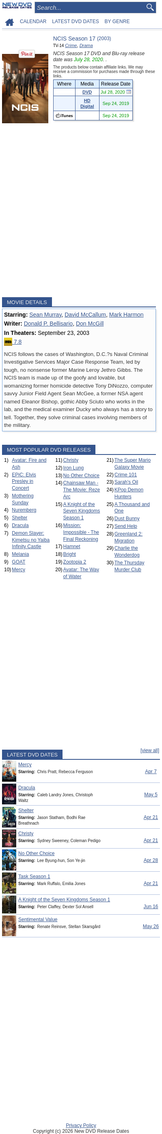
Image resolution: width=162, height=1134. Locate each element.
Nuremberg (24, 510)
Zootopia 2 (74, 562)
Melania (20, 554)
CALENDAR (33, 21)
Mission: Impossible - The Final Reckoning (81, 532)
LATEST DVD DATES (75, 21)
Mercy (18, 569)
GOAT (18, 562)
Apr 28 (151, 860)
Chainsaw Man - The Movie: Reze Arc (81, 489)
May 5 (151, 794)
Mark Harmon (126, 314)
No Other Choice (81, 475)
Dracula (20, 525)
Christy (70, 460)
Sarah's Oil (126, 482)
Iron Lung (73, 468)
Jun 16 (150, 906)
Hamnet (71, 546)
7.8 (13, 342)
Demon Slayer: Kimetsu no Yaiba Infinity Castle (31, 540)
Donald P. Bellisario (48, 323)
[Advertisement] (81, 210)
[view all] (149, 750)
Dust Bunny (127, 518)
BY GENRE (117, 21)
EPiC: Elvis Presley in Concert (24, 481)
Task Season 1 (34, 876)
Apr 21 (151, 817)
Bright (69, 554)
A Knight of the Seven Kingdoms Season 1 (81, 511)
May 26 (151, 926)
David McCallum (85, 314)
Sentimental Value (38, 919)
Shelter (19, 518)
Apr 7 (151, 771)
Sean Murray (45, 314)
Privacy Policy (81, 1125)
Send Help (125, 526)
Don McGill (90, 323)
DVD (87, 92)
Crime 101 (125, 475)
